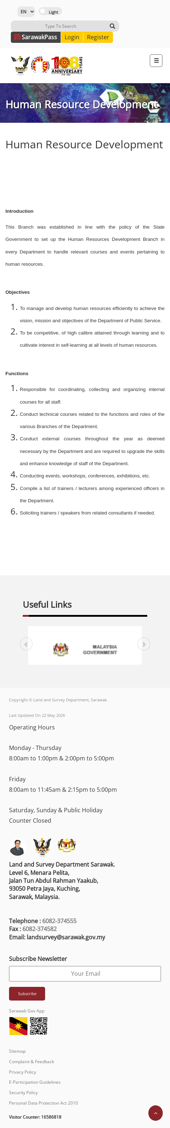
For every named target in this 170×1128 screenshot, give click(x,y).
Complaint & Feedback (31, 1062)
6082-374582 (39, 929)
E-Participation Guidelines (35, 1082)
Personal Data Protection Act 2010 (43, 1103)
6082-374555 (59, 921)
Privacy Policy (22, 1072)
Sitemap (17, 1051)
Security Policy (23, 1092)
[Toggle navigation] (156, 60)
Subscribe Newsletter (38, 959)
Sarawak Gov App (26, 1011)
